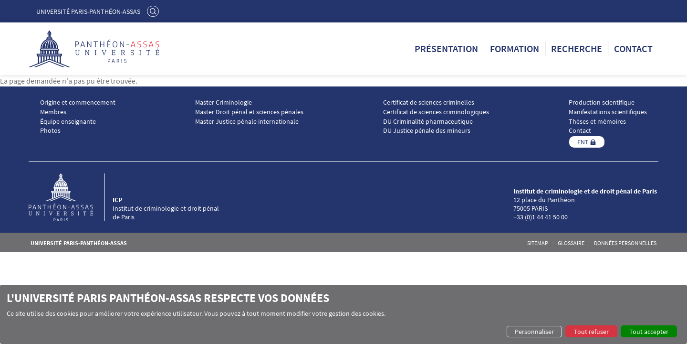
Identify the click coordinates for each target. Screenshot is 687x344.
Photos (50, 131)
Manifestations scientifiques (608, 112)
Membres (53, 112)
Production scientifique (602, 102)
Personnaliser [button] (534, 331)
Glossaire (571, 243)
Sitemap (537, 243)
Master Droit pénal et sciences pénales (249, 112)
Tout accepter (648, 331)
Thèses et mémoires (597, 122)
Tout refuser (591, 331)
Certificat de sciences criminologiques (436, 112)
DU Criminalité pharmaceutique (428, 122)
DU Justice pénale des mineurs (426, 131)
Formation (514, 48)
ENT (583, 142)
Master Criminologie (223, 102)
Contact (633, 48)
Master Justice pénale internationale (247, 122)
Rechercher (154, 11)
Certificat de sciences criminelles (428, 102)
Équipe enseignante (68, 122)
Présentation (446, 48)
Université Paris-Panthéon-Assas (88, 11)
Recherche (576, 48)
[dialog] (343, 314)
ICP (117, 199)
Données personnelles (625, 243)
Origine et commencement (77, 102)
